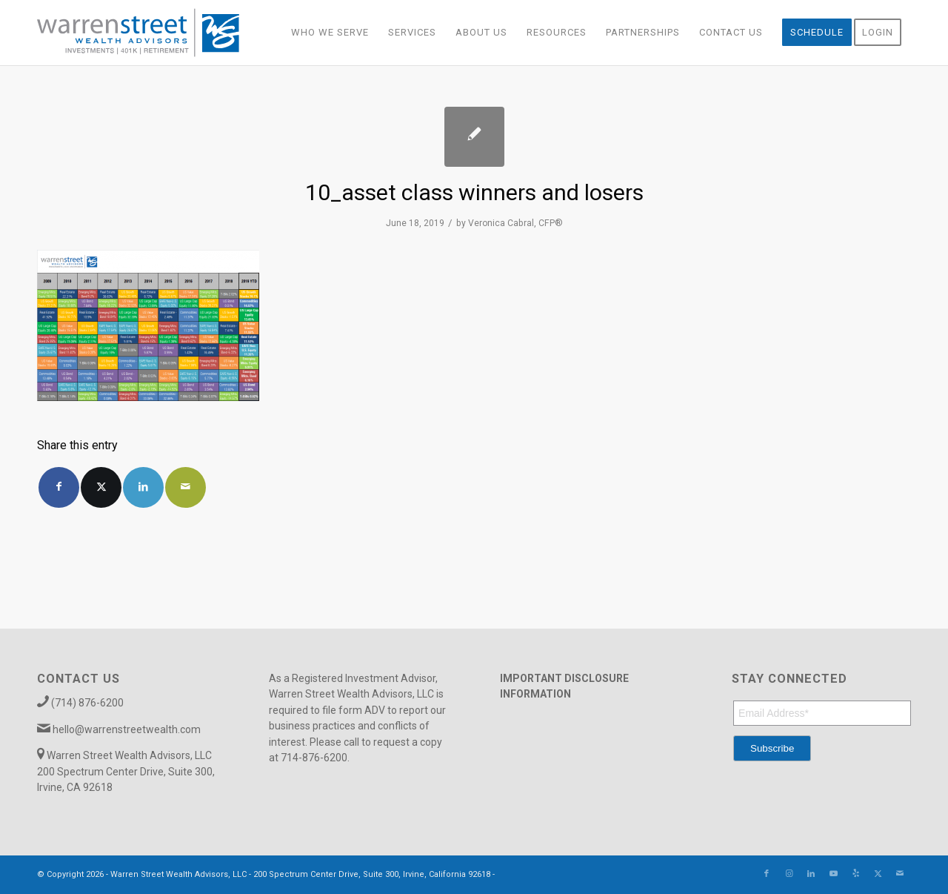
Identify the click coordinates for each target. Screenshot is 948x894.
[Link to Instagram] (789, 874)
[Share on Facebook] (59, 487)
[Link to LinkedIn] (811, 874)
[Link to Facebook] (766, 874)
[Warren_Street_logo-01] (138, 32)
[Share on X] (101, 487)
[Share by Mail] (185, 487)
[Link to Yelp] (855, 874)
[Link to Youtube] (833, 874)
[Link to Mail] (900, 874)
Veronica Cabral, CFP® (515, 223)
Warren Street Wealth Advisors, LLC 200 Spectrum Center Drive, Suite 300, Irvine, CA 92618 (126, 771)
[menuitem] (329, 32)
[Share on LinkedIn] (143, 487)
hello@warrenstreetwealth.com (127, 729)
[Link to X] (878, 874)
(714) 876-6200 (87, 703)
